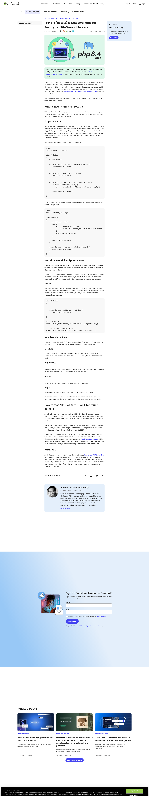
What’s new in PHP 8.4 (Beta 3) (29, 27)
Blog (21, 12)
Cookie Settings (135, 787)
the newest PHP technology (94, 455)
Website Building (75, 4)
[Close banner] (146, 781)
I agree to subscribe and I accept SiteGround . (86, 616)
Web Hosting (46, 4)
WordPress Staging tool (89, 439)
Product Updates (34, 12)
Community (64, 12)
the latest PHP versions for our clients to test (80, 92)
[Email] (89, 612)
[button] (130, 12)
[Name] (89, 605)
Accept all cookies (135, 783)
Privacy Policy (101, 616)
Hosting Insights (50, 12)
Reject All (134, 792)
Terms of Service (95, 626)
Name (68, 602)
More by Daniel (65, 508)
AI (65, 4)
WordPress (57, 4)
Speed (77, 18)
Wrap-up (22, 35)
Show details (8, 791)
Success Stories (78, 12)
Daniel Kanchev (77, 487)
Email (67, 609)
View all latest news (74, 760)
